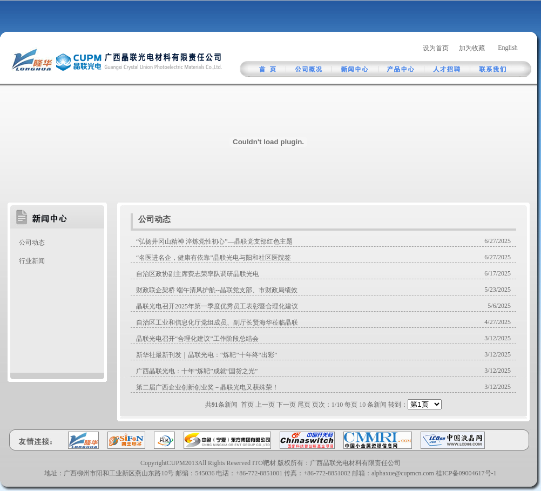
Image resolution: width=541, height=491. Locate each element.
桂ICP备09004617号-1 (466, 473)
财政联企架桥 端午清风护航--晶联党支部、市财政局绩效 (216, 290)
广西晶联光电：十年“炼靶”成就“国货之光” (197, 371)
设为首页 (436, 48)
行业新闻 (32, 261)
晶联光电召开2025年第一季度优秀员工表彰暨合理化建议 (217, 306)
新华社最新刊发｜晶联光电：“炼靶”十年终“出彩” (206, 355)
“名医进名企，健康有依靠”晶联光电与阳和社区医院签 (213, 257)
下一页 (286, 404)
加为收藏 (472, 48)
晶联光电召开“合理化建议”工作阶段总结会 (197, 338)
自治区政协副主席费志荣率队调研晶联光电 (197, 274)
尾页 (303, 404)
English (508, 47)
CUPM (176, 463)
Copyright (153, 463)
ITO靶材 (264, 463)
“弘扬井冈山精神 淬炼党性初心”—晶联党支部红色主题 (214, 241)
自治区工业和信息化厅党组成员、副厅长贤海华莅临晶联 (217, 322)
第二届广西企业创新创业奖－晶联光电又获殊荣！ (207, 387)
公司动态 (32, 242)
